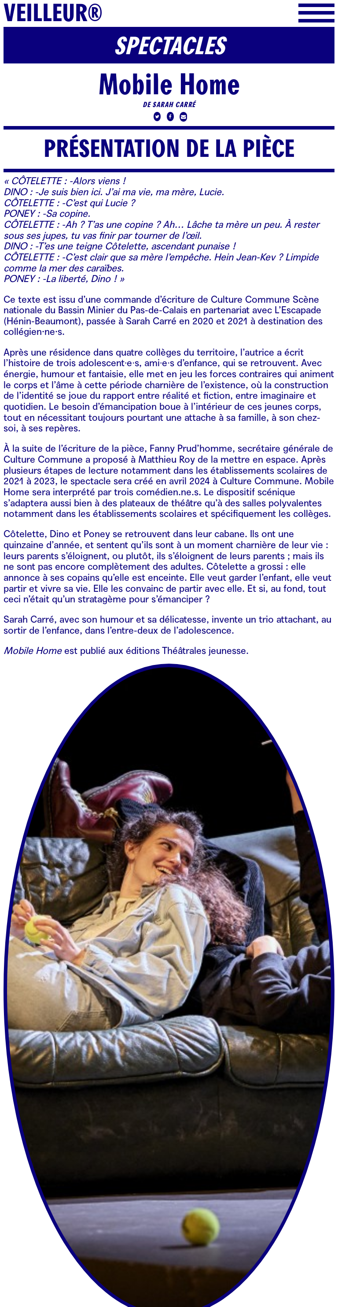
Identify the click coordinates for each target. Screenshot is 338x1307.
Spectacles (169, 46)
